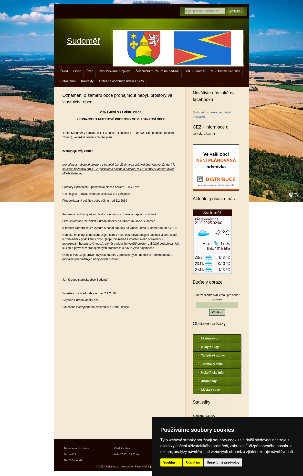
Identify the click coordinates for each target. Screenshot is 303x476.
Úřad (90, 71)
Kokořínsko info (212, 372)
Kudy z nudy (210, 347)
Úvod (64, 71)
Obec (77, 71)
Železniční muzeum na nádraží (157, 71)
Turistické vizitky (213, 355)
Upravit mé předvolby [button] (223, 462)
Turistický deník (212, 364)
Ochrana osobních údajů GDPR (121, 81)
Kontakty (87, 81)
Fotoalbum (68, 81)
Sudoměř (83, 40)
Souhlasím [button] (171, 462)
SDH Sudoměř (195, 71)
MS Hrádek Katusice (225, 71)
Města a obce (210, 389)
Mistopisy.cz (210, 338)
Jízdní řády (209, 381)
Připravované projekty (114, 71)
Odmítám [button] (193, 462)
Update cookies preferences (151, 2)
